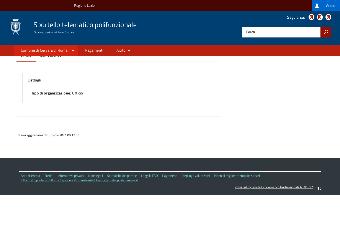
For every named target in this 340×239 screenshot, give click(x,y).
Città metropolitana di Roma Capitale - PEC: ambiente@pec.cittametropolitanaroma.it (79, 217)
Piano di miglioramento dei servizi (237, 213)
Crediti (48, 213)
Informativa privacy (70, 213)
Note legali (95, 213)
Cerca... (252, 32)
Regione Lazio (84, 5)
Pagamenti (94, 50)
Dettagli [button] (34, 118)
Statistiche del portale (122, 213)
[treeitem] (326, 5)
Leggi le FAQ (149, 213)
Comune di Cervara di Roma (44, 50)
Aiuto (121, 50)
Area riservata (30, 213)
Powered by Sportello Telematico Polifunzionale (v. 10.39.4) (274, 225)
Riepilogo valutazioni (196, 213)
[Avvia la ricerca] (325, 32)
